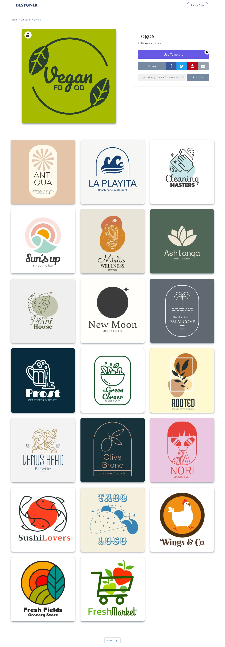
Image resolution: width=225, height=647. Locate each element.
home (14, 19)
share (152, 66)
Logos (37, 19)
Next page (112, 640)
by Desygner (145, 42)
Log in (176, 5)
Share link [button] (198, 77)
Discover (26, 19)
